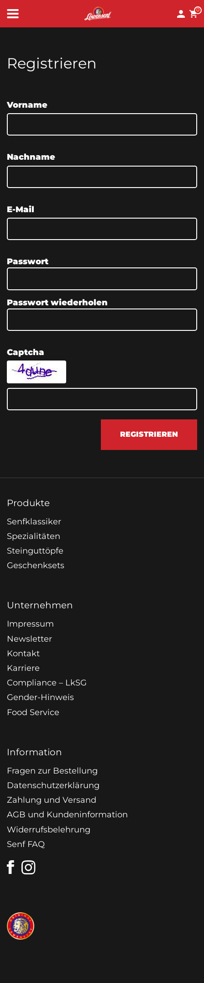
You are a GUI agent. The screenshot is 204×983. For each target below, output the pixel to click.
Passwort (27, 261)
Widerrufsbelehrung (48, 830)
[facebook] (10, 867)
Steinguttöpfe (35, 551)
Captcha (25, 352)
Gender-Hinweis (40, 697)
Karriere (23, 668)
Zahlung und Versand (51, 800)
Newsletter (29, 639)
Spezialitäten (33, 536)
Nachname (31, 157)
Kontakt (23, 653)
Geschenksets (35, 565)
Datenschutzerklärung (53, 785)
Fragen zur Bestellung (52, 771)
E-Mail (20, 209)
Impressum (30, 624)
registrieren (149, 434)
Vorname (27, 105)
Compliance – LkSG (47, 683)
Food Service (33, 712)
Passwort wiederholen (57, 303)
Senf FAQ (26, 844)
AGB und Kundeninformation (67, 815)
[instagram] (28, 867)
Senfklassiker (34, 522)
